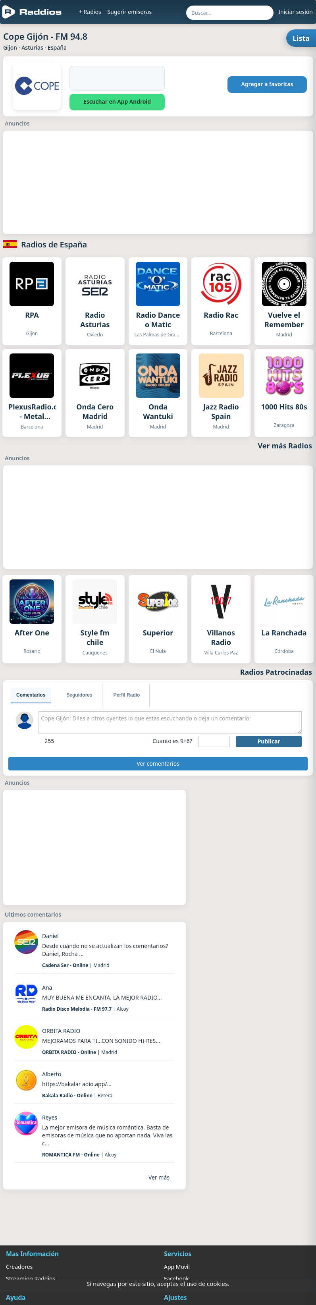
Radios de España (54, 244)
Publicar (269, 741)
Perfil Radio (127, 695)
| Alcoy (85, 1009)
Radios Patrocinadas (276, 672)
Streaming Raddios (30, 1278)
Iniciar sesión (295, 11)
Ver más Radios (285, 445)
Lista (301, 38)
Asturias (32, 47)
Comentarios (30, 695)
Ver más (159, 1177)
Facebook (176, 1278)
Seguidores (79, 695)
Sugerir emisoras (130, 11)
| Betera (77, 1095)
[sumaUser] (214, 741)
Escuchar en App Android (117, 101)
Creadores (19, 1266)
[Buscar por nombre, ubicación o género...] (230, 12)
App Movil (177, 1266)
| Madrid (76, 965)
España (57, 47)
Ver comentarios (158, 763)
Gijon (10, 47)
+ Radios (90, 11)
